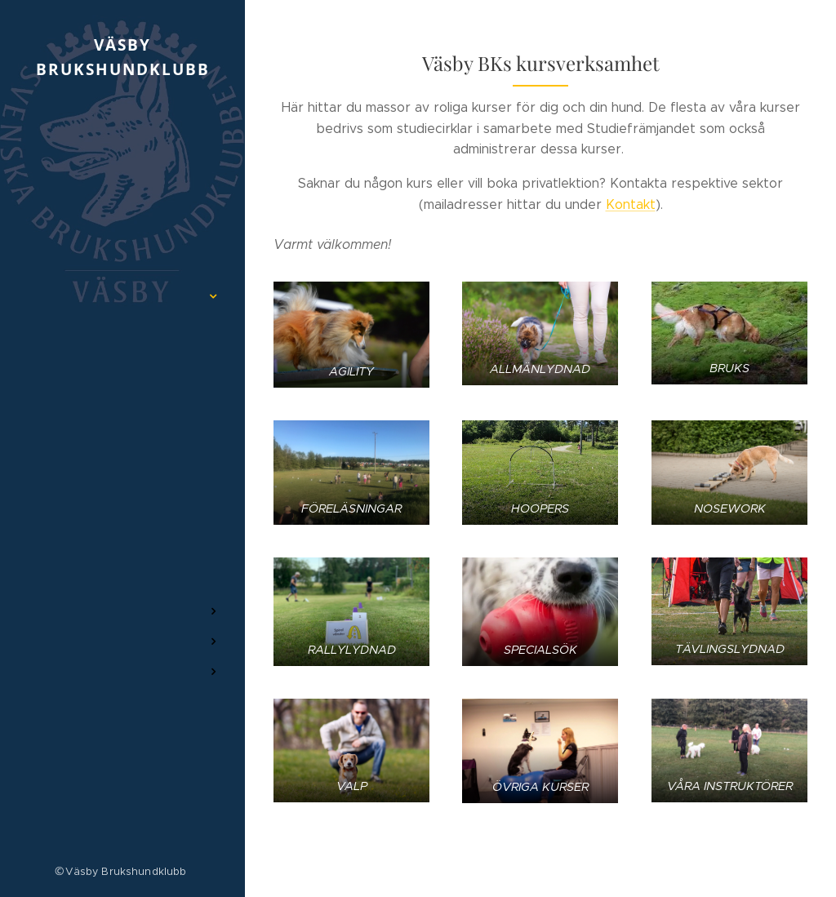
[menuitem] (122, 187)
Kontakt (631, 204)
